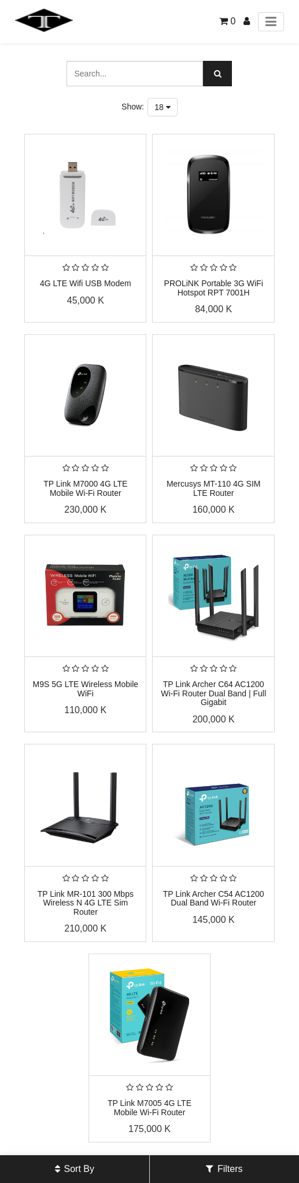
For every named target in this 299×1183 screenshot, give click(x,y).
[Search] (217, 73)
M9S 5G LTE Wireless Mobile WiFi (86, 689)
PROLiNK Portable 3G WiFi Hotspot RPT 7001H (213, 288)
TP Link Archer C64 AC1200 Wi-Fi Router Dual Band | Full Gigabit (213, 693)
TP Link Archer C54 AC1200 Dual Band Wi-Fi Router (213, 898)
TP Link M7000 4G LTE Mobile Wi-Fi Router (85, 488)
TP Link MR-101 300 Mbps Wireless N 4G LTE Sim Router (86, 903)
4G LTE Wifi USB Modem (85, 283)
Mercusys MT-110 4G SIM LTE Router (214, 488)
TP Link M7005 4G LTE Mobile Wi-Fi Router (149, 1107)
